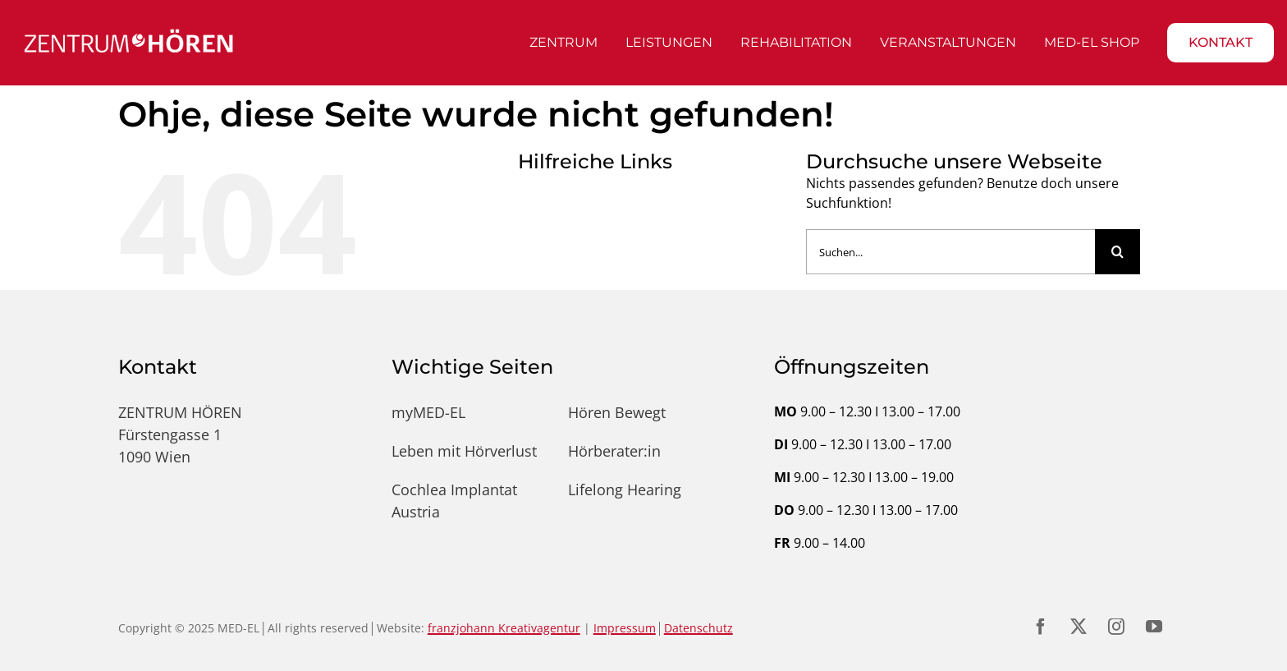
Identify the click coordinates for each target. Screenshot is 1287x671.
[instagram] (1116, 626)
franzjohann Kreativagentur (504, 628)
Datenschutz (698, 628)
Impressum (624, 628)
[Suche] (1117, 251)
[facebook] (1041, 626)
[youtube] (1154, 626)
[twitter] (1078, 626)
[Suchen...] (950, 251)
